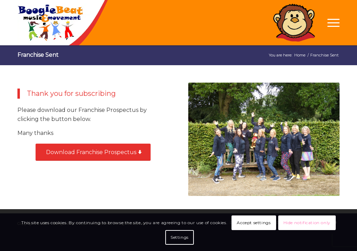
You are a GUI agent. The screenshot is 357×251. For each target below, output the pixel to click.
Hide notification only (307, 222)
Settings (179, 237)
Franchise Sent (38, 55)
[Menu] (331, 22)
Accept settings (254, 222)
